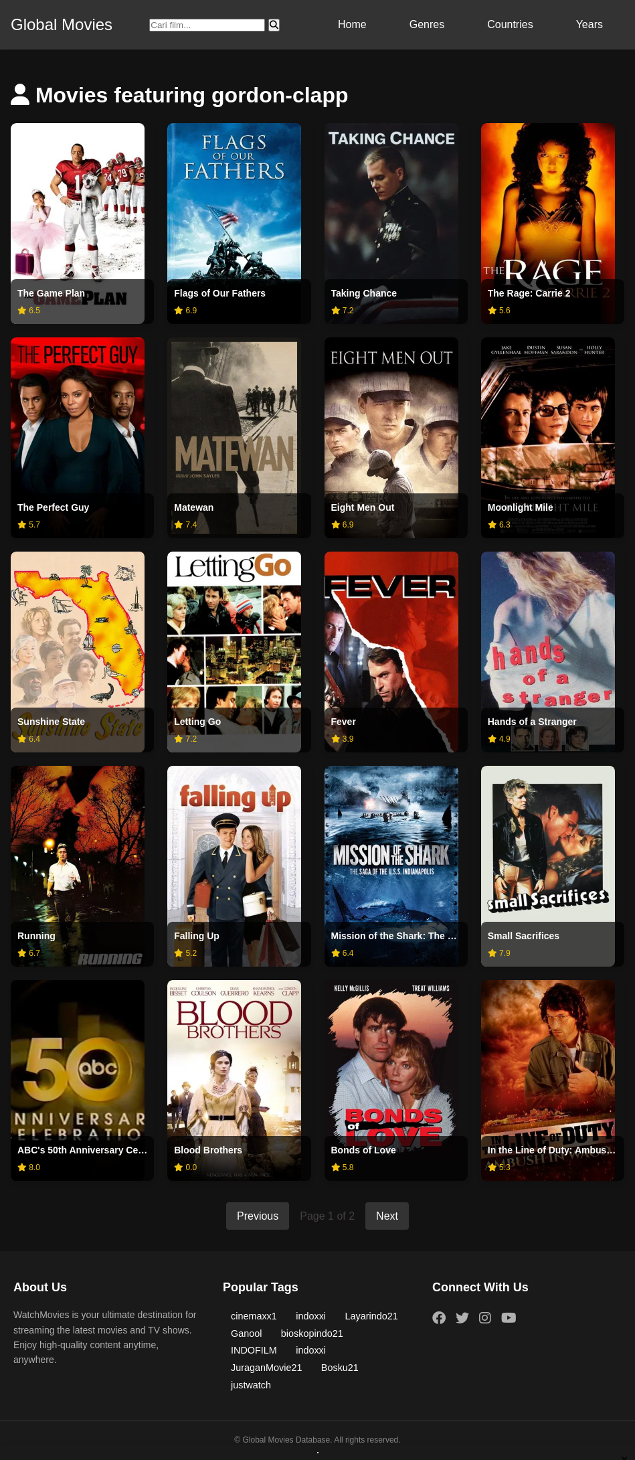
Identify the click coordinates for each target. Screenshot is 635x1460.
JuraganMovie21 (266, 1367)
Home (352, 24)
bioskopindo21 (312, 1333)
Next (387, 1216)
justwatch (251, 1385)
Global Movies (61, 24)
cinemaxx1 (254, 1316)
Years (589, 24)
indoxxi (311, 1316)
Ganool (246, 1333)
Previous (257, 1216)
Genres (427, 24)
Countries (510, 24)
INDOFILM (254, 1350)
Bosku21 (340, 1367)
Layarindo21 (371, 1316)
